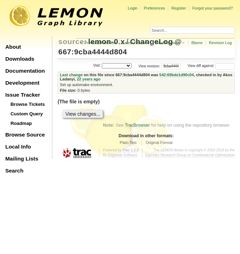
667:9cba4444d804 (92, 52)
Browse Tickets (28, 104)
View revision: (149, 66)
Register (178, 8)
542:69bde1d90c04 (176, 75)
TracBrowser (137, 125)
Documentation (25, 71)
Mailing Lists (21, 159)
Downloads (19, 59)
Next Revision (168, 43)
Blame (197, 43)
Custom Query (27, 113)
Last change (71, 75)
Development (22, 83)
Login (132, 8)
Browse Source (25, 135)
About (13, 47)
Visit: (97, 65)
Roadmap (21, 123)
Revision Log (220, 43)
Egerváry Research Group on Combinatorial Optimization (190, 155)
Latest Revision (136, 43)
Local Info (18, 147)
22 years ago (88, 79)
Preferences (154, 8)
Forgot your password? (212, 8)
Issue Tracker (22, 95)
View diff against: (211, 66)
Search (14, 171)
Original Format (159, 142)
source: (72, 41)
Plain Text (128, 142)
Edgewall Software (122, 155)
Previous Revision (100, 43)
